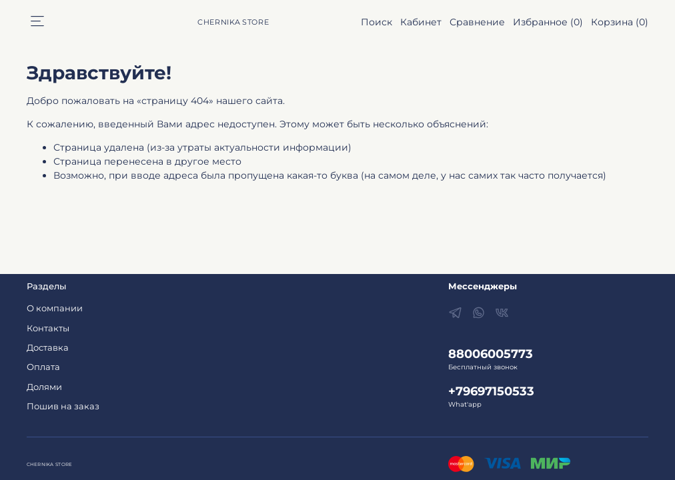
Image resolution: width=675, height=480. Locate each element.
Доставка (48, 348)
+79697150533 (491, 391)
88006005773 (490, 353)
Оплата (43, 367)
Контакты (48, 328)
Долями (44, 387)
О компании (55, 308)
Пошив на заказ (63, 406)
